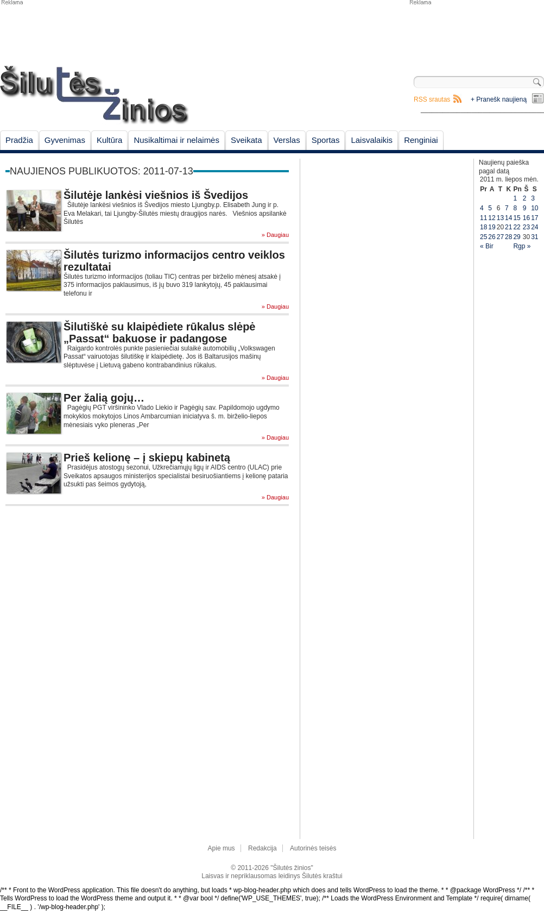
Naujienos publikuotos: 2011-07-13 (101, 171)
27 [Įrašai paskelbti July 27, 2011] (500, 237)
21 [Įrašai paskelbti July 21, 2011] (508, 227)
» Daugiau (275, 235)
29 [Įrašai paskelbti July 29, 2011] (516, 237)
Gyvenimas (65, 140)
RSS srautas (432, 99)
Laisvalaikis (372, 140)
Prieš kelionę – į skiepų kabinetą (147, 458)
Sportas (326, 140)
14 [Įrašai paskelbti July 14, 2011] (508, 218)
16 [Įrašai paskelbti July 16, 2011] (526, 218)
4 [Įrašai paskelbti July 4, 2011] (482, 208)
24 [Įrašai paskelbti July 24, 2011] (534, 227)
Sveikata (246, 140)
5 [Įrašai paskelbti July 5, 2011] (490, 208)
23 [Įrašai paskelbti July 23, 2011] (526, 227)
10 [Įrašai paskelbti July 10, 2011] (534, 208)
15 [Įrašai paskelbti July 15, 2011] (516, 218)
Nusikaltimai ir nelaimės (176, 140)
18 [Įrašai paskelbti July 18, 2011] (483, 227)
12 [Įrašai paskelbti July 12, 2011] (491, 218)
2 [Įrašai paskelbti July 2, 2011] (525, 198)
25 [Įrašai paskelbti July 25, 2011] (483, 237)
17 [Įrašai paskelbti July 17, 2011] (534, 218)
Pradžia (19, 140)
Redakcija (262, 848)
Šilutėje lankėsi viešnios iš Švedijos (156, 195)
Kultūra (110, 140)
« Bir (487, 246)
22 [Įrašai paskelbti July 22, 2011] (516, 227)
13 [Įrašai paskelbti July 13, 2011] (500, 218)
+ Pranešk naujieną (499, 99)
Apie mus (221, 848)
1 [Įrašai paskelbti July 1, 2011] (515, 198)
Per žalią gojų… (104, 398)
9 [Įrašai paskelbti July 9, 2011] (525, 208)
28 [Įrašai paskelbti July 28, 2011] (508, 237)
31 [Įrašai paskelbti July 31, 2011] (534, 237)
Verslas (287, 140)
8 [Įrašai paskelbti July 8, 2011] (515, 208)
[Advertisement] (476, 32)
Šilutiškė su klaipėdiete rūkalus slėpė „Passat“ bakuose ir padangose (160, 333)
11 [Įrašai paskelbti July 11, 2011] (483, 218)
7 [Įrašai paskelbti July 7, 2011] (507, 208)
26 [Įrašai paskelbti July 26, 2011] (491, 237)
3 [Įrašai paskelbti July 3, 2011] (533, 198)
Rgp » (521, 246)
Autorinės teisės (313, 848)
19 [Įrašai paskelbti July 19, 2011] (491, 227)
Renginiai (421, 140)
